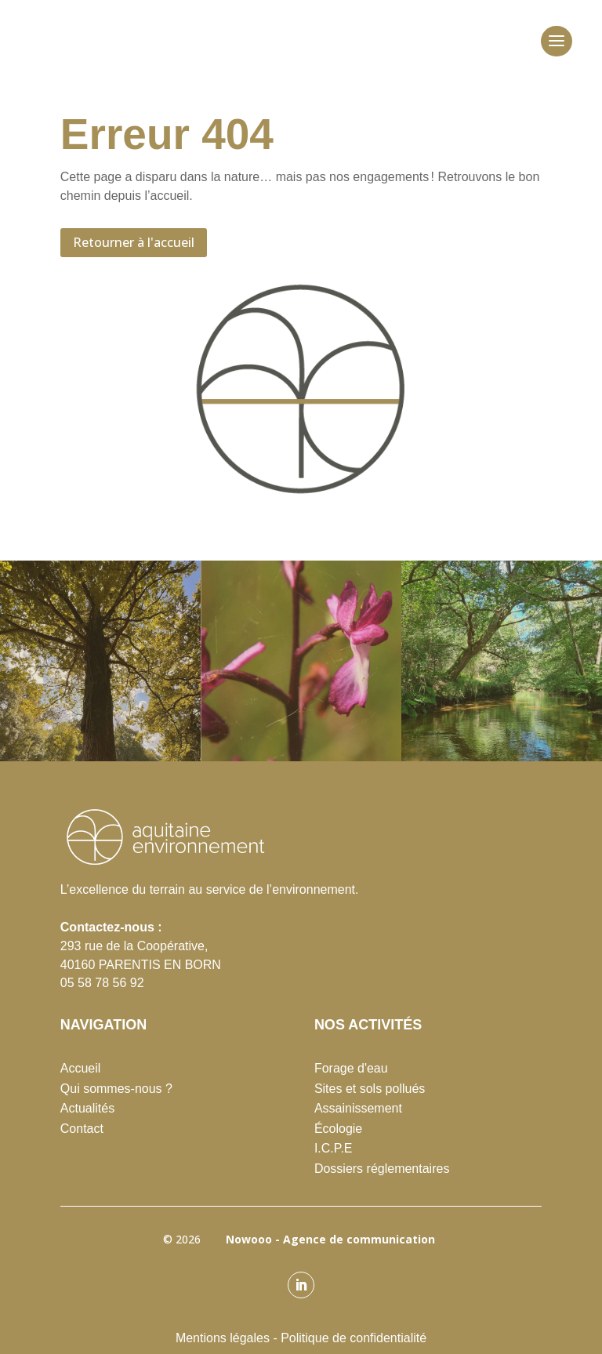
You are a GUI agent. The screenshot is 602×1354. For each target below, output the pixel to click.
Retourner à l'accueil (133, 242)
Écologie (338, 1128)
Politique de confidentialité (353, 1338)
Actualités (87, 1108)
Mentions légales (223, 1338)
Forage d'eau (351, 1068)
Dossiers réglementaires (382, 1168)
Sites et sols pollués (369, 1088)
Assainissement (358, 1108)
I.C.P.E (333, 1148)
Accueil (80, 1068)
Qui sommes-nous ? (116, 1088)
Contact (81, 1128)
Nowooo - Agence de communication (327, 1239)
